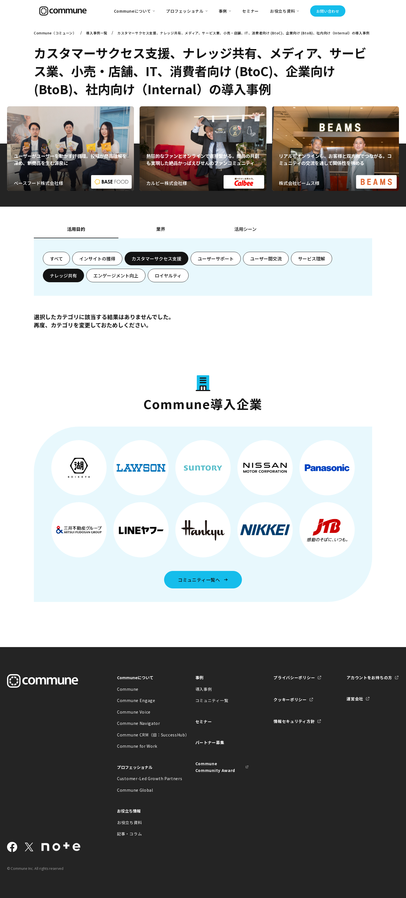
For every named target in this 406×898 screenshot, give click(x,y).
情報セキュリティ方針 (294, 721)
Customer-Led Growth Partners (144, 778)
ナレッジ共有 (63, 275)
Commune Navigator (138, 723)
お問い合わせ (327, 11)
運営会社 (355, 698)
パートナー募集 (209, 742)
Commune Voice (134, 712)
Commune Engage (136, 700)
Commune (127, 689)
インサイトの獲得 (97, 258)
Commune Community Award (215, 767)
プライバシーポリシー (294, 677)
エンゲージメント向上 (115, 275)
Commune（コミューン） (55, 32)
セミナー (250, 11)
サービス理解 (311, 258)
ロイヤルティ (168, 275)
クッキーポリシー (290, 699)
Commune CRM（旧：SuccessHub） (144, 735)
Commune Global (135, 790)
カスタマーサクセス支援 (156, 258)
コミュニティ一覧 (211, 700)
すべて (56, 258)
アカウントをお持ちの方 (369, 677)
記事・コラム (129, 834)
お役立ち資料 (129, 822)
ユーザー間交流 (266, 258)
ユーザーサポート (216, 258)
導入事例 (203, 689)
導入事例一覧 (96, 32)
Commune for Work (137, 746)
